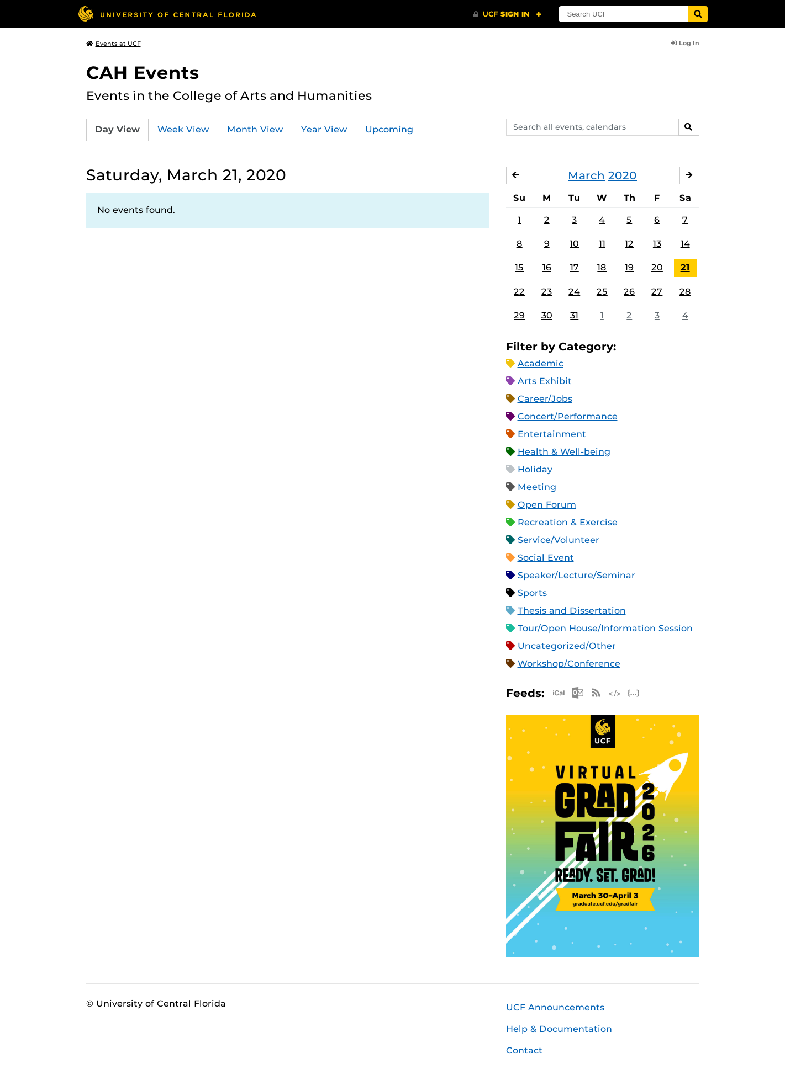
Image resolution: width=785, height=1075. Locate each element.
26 (629, 291)
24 (574, 291)
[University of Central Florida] (167, 13)
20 (657, 267)
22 (519, 291)
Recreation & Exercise (568, 522)
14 (685, 243)
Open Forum (547, 504)
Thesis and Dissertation (572, 610)
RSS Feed (596, 693)
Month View (255, 129)
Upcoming (389, 129)
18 (602, 267)
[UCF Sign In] (507, 14)
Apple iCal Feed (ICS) (558, 693)
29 (519, 315)
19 (629, 267)
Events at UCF (113, 43)
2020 (622, 175)
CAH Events (142, 72)
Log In (685, 43)
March (586, 175)
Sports (532, 593)
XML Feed (614, 693)
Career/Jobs (545, 398)
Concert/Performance (568, 416)
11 (602, 243)
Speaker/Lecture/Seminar (576, 575)
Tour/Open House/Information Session (605, 628)
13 (657, 243)
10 (574, 243)
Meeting (537, 487)
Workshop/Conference (569, 663)
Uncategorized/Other (567, 646)
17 (574, 267)
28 (685, 291)
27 (656, 291)
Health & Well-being (564, 451)
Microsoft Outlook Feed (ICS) (577, 693)
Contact (524, 1050)
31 (574, 315)
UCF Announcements (555, 1007)
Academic (540, 363)
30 (546, 315)
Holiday (535, 469)
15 (519, 267)
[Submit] (698, 14)
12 (629, 243)
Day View (117, 129)
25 (602, 291)
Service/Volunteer (558, 540)
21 (685, 267)
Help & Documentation (559, 1029)
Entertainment (552, 434)
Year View (324, 129)
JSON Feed (633, 693)
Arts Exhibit (545, 381)
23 (546, 291)
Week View (183, 129)
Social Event (546, 557)
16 (546, 267)
